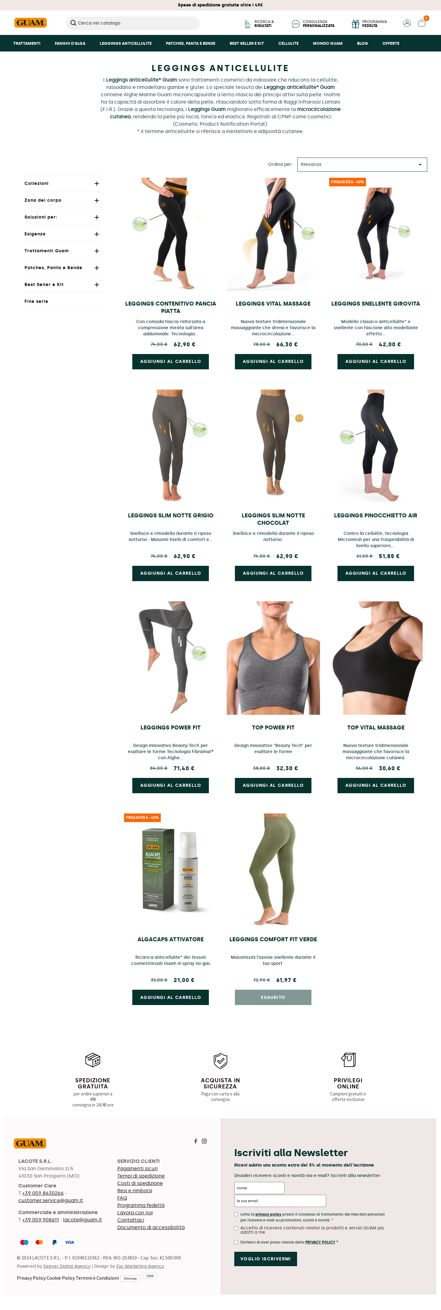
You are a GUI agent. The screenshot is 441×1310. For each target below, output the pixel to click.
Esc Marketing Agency (140, 1266)
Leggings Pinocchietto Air (375, 515)
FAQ (122, 1198)
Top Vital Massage (376, 727)
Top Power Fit (273, 727)
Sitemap (130, 1278)
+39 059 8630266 (43, 1193)
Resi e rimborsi (134, 1191)
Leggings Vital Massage (273, 303)
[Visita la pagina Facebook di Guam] (195, 1142)
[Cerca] (133, 23)
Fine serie (36, 301)
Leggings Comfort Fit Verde (273, 939)
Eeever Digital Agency (67, 1266)
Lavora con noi (135, 1213)
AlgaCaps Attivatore (171, 939)
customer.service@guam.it (50, 1200)
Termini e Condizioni (97, 1278)
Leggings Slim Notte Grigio (170, 515)
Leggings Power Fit (171, 727)
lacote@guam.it (82, 1220)
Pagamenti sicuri (137, 1168)
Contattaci (130, 1220)
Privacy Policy (31, 1278)
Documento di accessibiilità (151, 1227)
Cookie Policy (61, 1278)
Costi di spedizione (140, 1183)
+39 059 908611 (40, 1220)
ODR (150, 1276)
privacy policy (268, 1214)
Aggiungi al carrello (170, 997)
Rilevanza (362, 164)
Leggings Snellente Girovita (375, 303)
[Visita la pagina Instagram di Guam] (204, 1142)
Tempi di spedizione (141, 1176)
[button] (407, 25)
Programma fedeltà (140, 1205)
